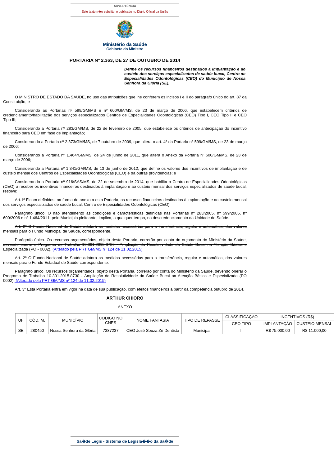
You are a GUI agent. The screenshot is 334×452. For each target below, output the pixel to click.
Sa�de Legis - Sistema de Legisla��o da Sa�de (125, 441)
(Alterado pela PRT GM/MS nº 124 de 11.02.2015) (96, 249)
